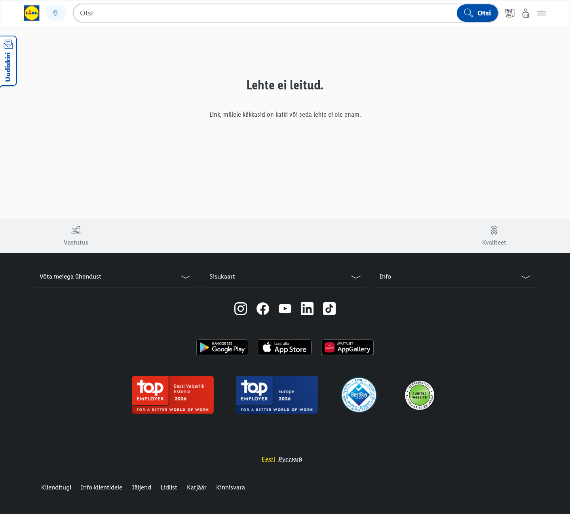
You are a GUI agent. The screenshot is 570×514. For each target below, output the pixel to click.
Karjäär (197, 487)
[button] (541, 13)
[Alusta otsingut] (477, 13)
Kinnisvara (230, 487)
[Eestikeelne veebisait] (268, 459)
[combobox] (286, 13)
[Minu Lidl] (525, 13)
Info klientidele (101, 487)
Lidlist (169, 487)
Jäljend (141, 487)
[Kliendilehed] (510, 13)
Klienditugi (56, 487)
